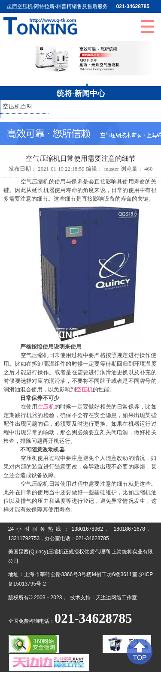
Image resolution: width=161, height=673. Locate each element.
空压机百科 (18, 106)
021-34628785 (132, 6)
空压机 (84, 390)
